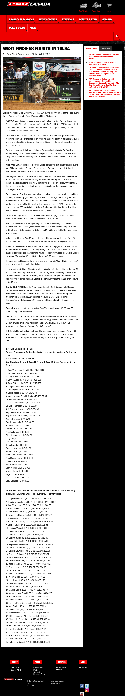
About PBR (14, 667)
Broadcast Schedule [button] (21, 19)
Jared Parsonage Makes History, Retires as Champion (102, 63)
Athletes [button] (107, 19)
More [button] (33, 27)
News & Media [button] (17, 27)
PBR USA (83, 667)
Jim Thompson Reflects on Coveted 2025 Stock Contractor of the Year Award (104, 57)
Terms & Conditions (57, 681)
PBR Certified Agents (61, 668)
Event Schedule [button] (47, 19)
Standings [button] (68, 19)
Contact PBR (15, 670)
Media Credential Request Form (39, 672)
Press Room (38, 667)
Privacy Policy (55, 683)
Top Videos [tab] (105, 48)
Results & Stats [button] (88, 19)
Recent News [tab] (91, 48)
